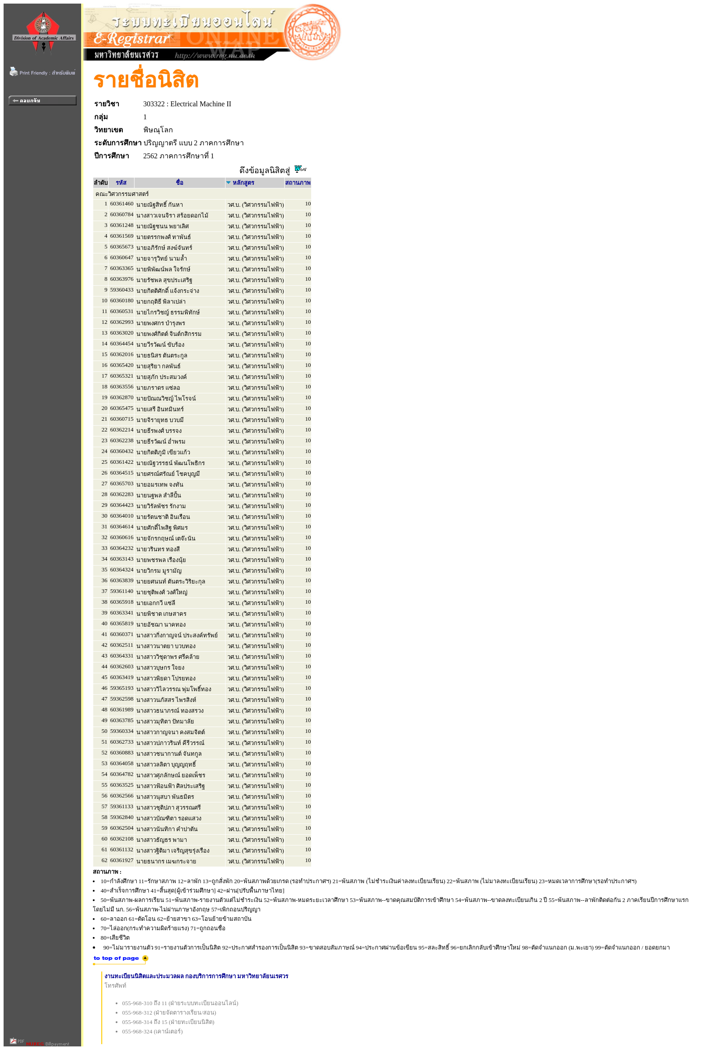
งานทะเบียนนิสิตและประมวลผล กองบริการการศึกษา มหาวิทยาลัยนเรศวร (196, 976)
